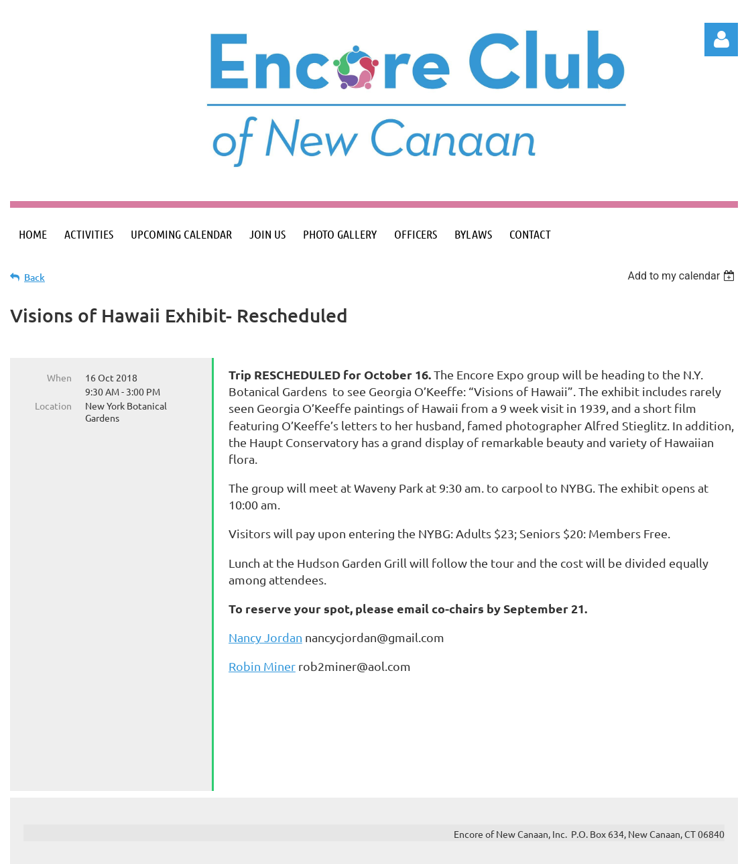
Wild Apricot (578, 848)
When (59, 377)
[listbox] (682, 275)
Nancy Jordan (265, 637)
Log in (721, 39)
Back (34, 277)
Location (53, 405)
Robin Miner (262, 666)
